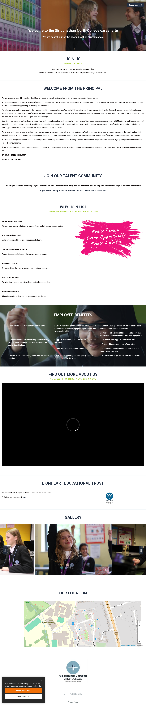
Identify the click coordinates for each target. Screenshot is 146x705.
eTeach (73, 694)
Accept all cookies (23, 691)
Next (140, 550)
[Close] (41, 680)
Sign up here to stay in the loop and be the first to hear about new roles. (73, 190)
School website (135, 5)
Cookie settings (23, 696)
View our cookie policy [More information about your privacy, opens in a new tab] (34, 686)
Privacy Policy (73, 702)
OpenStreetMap (131, 645)
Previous (5, 550)
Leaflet (123, 645)
